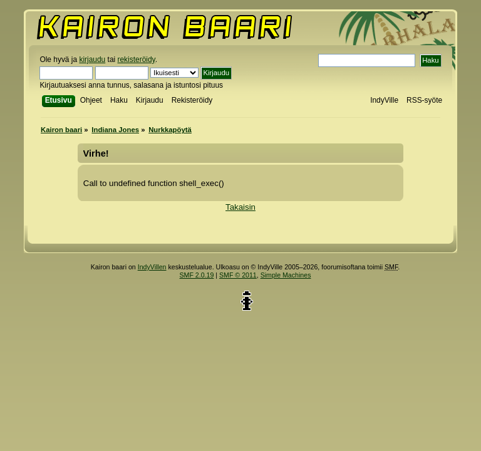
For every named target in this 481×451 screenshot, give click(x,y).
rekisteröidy (136, 59)
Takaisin (240, 207)
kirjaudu (92, 59)
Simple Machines (286, 275)
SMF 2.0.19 (197, 275)
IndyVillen (152, 267)
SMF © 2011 (238, 275)
